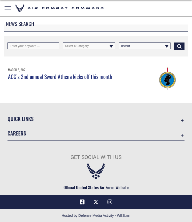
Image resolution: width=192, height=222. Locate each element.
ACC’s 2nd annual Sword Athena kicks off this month (60, 76)
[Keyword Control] (33, 46)
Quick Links (21, 118)
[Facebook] (82, 202)
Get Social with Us (96, 157)
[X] (96, 202)
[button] (8, 8)
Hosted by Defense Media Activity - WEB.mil (96, 216)
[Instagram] (110, 202)
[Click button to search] (179, 46)
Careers (17, 133)
